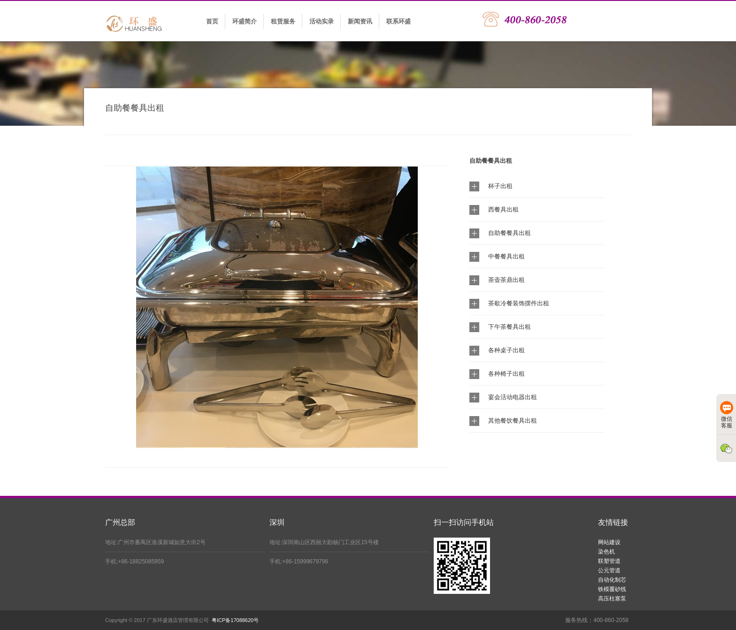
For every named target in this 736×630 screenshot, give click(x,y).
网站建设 (609, 542)
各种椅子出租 (506, 373)
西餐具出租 (503, 209)
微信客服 (726, 415)
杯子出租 (500, 186)
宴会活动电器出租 (512, 397)
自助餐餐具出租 (509, 232)
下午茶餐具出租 (509, 326)
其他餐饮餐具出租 (512, 420)
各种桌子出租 (506, 350)
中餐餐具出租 (506, 256)
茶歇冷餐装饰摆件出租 (518, 303)
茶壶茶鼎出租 (506, 279)
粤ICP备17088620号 (235, 620)
